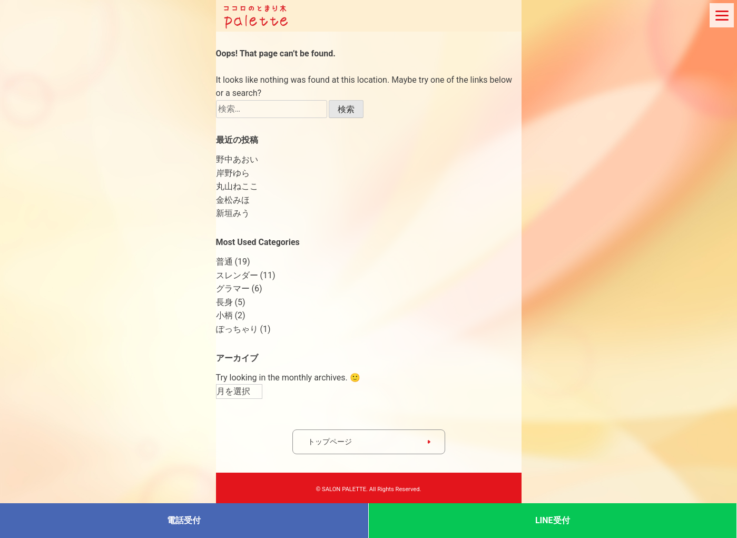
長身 (224, 302)
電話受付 (184, 520)
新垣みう (233, 213)
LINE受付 (552, 520)
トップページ (330, 441)
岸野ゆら (233, 173)
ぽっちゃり (237, 329)
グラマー (233, 288)
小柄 (224, 315)
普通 (224, 262)
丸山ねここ (237, 186)
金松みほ (233, 200)
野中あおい (237, 159)
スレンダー (237, 275)
